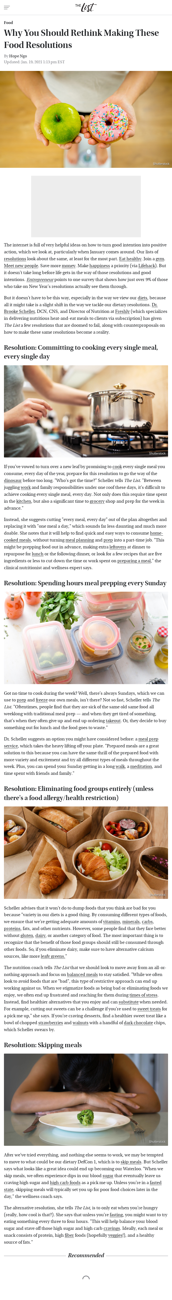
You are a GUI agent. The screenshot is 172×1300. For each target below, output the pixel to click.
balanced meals (82, 974)
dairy (40, 935)
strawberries (50, 1022)
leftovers (117, 547)
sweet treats (149, 1009)
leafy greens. (53, 956)
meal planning (79, 540)
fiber (69, 1235)
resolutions (15, 258)
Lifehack (146, 265)
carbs (147, 921)
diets (142, 298)
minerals (131, 921)
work (26, 487)
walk (120, 766)
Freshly (122, 311)
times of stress (143, 995)
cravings (112, 1228)
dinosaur (13, 480)
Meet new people (21, 265)
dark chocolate (138, 1022)
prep (108, 540)
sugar (108, 1175)
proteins (12, 928)
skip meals (131, 1162)
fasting (116, 1214)
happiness (99, 265)
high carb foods (65, 1182)
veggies (115, 1235)
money (68, 265)
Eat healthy (130, 258)
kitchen (23, 501)
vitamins (111, 921)
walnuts (80, 1022)
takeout (113, 720)
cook (117, 466)
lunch (37, 554)
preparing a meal (134, 560)
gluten (27, 935)
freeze (42, 700)
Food (8, 23)
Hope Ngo (18, 56)
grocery (97, 501)
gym (160, 258)
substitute (129, 1002)
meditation (141, 766)
